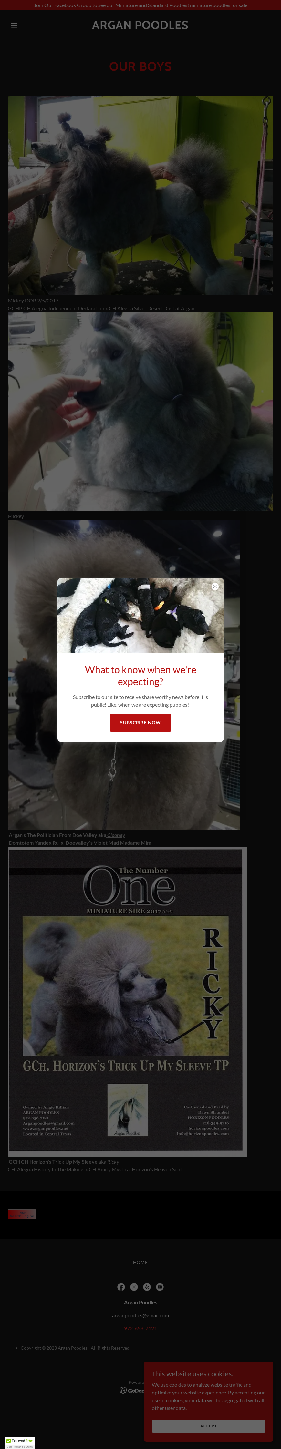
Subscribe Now (140, 722)
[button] (20, 1443)
